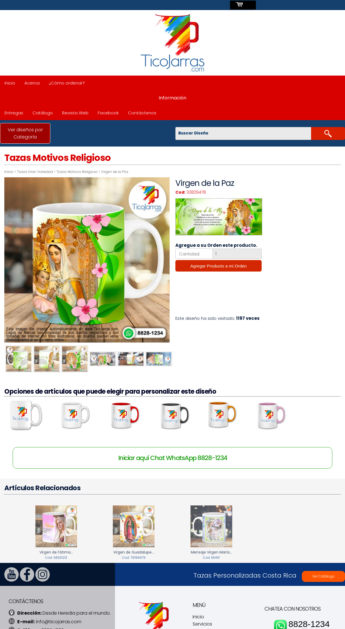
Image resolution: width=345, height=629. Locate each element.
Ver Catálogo (323, 575)
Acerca (32, 83)
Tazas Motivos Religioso (77, 171)
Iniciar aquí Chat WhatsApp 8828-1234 (172, 456)
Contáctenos (142, 113)
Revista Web (75, 113)
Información (172, 98)
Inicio (10, 83)
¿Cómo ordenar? (67, 83)
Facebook (108, 113)
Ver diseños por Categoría (25, 133)
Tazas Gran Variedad (35, 171)
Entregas (14, 113)
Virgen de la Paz (114, 171)
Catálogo (42, 113)
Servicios (202, 623)
